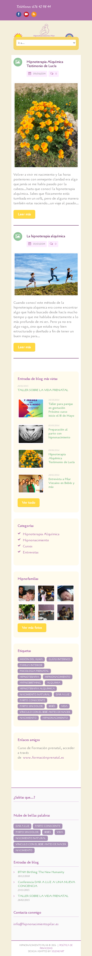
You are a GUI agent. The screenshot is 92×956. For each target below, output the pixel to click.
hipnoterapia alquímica (37, 688)
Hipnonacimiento (36, 540)
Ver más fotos (32, 627)
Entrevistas (30, 552)
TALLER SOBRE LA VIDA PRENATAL (43, 390)
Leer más (24, 214)
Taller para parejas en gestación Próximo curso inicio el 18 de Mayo (61, 410)
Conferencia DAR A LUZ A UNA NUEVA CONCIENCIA (46, 884)
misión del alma (31, 659)
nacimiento (28, 718)
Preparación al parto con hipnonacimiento (59, 434)
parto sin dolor (31, 706)
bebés (52, 706)
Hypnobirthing (30, 682)
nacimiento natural (35, 694)
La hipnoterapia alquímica (46, 236)
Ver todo (28, 502)
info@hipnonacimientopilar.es (36, 924)
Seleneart (58, 951)
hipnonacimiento (55, 718)
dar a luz (62, 694)
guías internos (59, 659)
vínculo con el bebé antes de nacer (45, 712)
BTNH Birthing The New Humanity (41, 872)
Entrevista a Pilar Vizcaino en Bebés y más (61, 483)
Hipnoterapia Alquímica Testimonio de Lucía (45, 63)
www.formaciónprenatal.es (43, 757)
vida (64, 706)
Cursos (27, 546)
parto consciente (32, 700)
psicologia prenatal (34, 671)
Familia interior (31, 665)
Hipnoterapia (29, 677)
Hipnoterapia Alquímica (41, 534)
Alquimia (53, 682)
